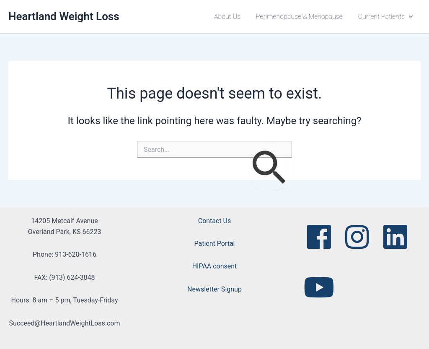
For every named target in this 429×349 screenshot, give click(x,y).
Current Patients (386, 17)
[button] (410, 17)
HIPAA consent (214, 266)
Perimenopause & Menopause (302, 17)
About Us (232, 17)
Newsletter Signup (214, 289)
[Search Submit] (268, 168)
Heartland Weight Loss (63, 16)
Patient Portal (214, 243)
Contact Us (214, 221)
